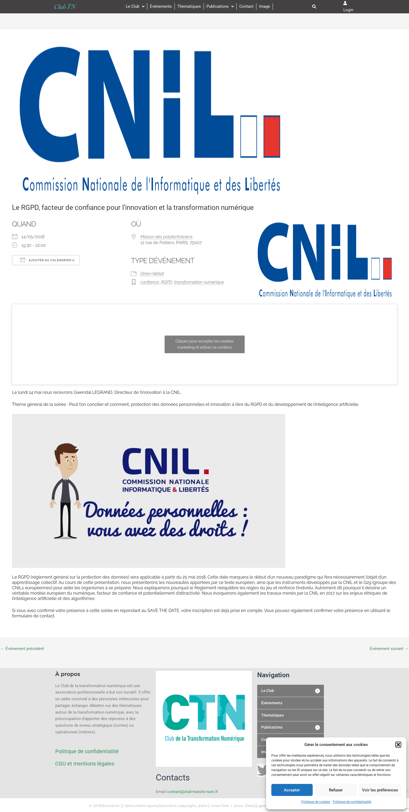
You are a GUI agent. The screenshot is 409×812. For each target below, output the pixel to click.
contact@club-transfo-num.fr (192, 791)
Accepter (292, 790)
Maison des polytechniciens (166, 236)
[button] (398, 744)
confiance (149, 282)
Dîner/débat (152, 273)
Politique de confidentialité (352, 802)
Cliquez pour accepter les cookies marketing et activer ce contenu (204, 344)
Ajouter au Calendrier (45, 259)
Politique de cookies (315, 802)
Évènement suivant (389, 649)
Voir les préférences (380, 790)
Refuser (336, 790)
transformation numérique (199, 282)
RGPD (166, 282)
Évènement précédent (22, 649)
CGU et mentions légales (84, 763)
